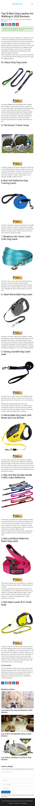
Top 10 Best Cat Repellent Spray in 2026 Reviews (16, 734)
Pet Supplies (9, 19)
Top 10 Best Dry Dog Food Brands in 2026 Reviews (16, 711)
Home (3, 19)
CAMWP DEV (30, 801)
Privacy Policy (23, 803)
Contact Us (11, 803)
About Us (17, 803)
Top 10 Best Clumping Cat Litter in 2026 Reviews (16, 758)
